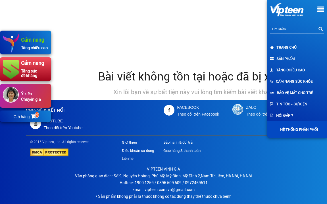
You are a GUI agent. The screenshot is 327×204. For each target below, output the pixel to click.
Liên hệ (128, 158)
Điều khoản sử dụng (138, 150)
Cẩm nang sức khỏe (291, 81)
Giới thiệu (129, 142)
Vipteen (48, 142)
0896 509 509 (169, 182)
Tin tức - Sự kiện (288, 104)
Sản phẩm (282, 59)
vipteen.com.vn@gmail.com (170, 189)
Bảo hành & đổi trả (178, 142)
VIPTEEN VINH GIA (163, 169)
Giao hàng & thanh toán (182, 150)
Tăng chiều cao (287, 70)
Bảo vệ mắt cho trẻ (291, 93)
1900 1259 (144, 182)
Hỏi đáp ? (281, 115)
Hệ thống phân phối (297, 130)
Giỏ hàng (26, 116)
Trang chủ (283, 47)
